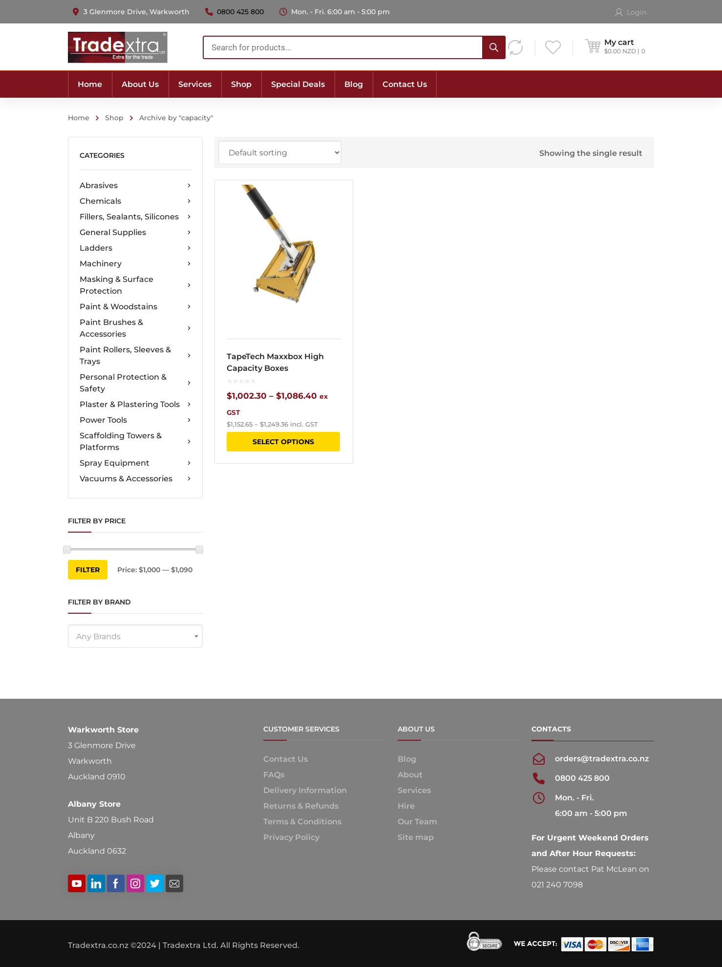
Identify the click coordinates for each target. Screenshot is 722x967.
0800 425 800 (240, 11)
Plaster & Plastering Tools (135, 404)
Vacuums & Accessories (135, 479)
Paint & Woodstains (135, 307)
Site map (416, 837)
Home (78, 117)
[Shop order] (279, 152)
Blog (407, 759)
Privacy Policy (291, 837)
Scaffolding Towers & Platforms (135, 441)
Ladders (135, 248)
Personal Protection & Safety (135, 382)
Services (414, 790)
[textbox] (135, 637)
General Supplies (135, 232)
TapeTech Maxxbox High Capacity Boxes (275, 362)
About (410, 774)
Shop (114, 117)
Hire (406, 806)
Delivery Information (305, 790)
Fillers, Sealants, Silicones (135, 217)
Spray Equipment (135, 463)
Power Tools (135, 420)
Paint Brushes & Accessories (135, 328)
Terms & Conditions (302, 821)
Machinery (135, 264)
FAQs (273, 774)
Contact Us (285, 759)
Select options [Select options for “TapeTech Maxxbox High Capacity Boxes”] (283, 441)
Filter (88, 569)
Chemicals (135, 201)
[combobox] (354, 47)
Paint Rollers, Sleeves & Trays (135, 355)
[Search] (494, 47)
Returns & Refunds (301, 806)
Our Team (417, 821)
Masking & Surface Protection (135, 285)
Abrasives (135, 185)
